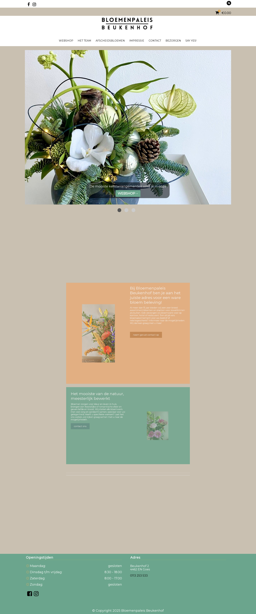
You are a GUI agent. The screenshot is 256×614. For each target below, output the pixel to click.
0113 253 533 (139, 575)
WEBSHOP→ (128, 193)
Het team (84, 40)
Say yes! (190, 40)
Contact (155, 40)
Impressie (136, 40)
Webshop (66, 40)
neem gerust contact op (143, 341)
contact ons (86, 419)
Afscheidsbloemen (110, 40)
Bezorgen (173, 40)
